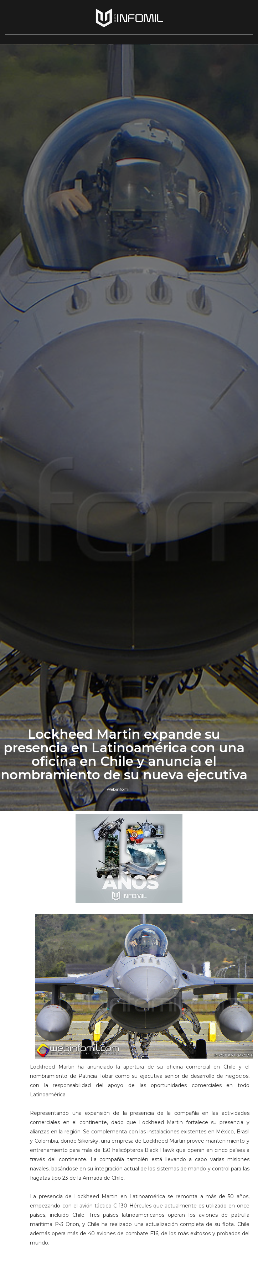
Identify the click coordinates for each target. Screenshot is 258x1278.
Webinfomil (118, 789)
